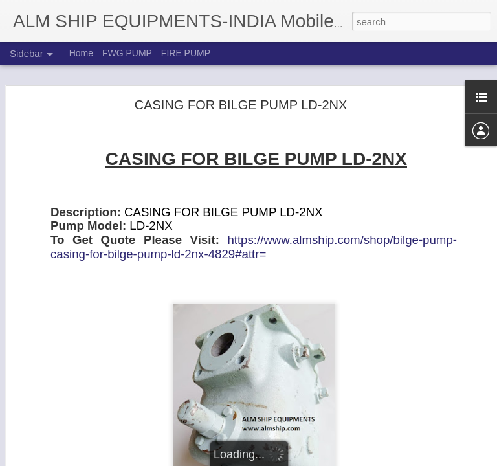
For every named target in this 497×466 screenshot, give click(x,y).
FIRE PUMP (185, 53)
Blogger (289, 459)
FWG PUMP (127, 53)
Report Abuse (327, 459)
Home (81, 53)
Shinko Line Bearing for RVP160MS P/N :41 (107, 428)
